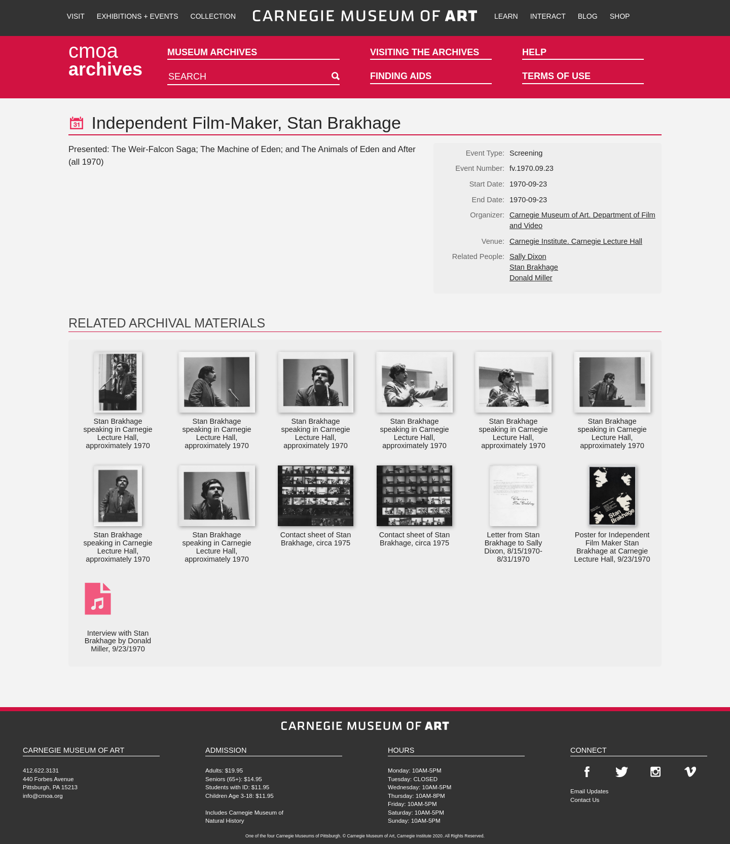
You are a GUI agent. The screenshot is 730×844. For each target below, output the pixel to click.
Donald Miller (531, 278)
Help (534, 52)
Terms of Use (556, 76)
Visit (76, 16)
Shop (620, 16)
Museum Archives (212, 52)
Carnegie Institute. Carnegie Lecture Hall (575, 241)
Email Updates (589, 791)
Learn (506, 16)
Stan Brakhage (533, 267)
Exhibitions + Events (137, 16)
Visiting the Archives (424, 52)
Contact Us (584, 799)
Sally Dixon (527, 256)
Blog (588, 16)
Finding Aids (400, 76)
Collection (213, 16)
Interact (548, 16)
